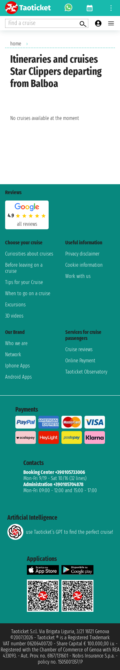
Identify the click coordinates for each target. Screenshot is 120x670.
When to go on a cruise (27, 293)
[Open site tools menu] (111, 8)
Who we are (16, 343)
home (15, 44)
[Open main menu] (111, 23)
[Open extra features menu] (46, 23)
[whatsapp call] (68, 8)
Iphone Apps (17, 366)
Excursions (15, 305)
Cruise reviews (78, 349)
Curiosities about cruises (29, 254)
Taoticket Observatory (86, 372)
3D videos (14, 316)
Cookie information (84, 265)
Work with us (78, 276)
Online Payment (80, 361)
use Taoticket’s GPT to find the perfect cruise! (60, 532)
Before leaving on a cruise (24, 268)
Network (13, 354)
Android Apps (18, 377)
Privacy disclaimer (82, 254)
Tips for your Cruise (24, 282)
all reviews (27, 224)
